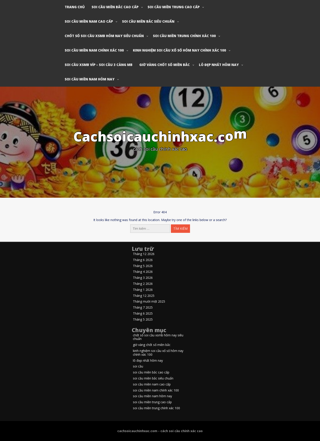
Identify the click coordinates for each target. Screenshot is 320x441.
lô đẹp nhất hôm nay (219, 64)
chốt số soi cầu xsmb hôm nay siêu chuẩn (104, 36)
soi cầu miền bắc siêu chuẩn (148, 21)
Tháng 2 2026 (143, 284)
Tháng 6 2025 (143, 313)
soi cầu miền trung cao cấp (174, 7)
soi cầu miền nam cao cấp (89, 21)
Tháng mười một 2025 (149, 301)
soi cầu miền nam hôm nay (89, 79)
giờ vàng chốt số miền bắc (164, 64)
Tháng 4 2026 (143, 272)
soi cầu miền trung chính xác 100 (184, 36)
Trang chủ (75, 7)
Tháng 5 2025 (143, 319)
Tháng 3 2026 (143, 278)
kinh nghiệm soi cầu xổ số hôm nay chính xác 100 (179, 50)
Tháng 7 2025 (143, 307)
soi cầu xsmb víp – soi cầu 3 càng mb (98, 64)
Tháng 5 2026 (143, 266)
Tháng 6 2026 (143, 260)
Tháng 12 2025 (143, 296)
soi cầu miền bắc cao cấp (115, 7)
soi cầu (138, 366)
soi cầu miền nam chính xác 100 (94, 50)
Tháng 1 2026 (143, 290)
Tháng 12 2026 (143, 254)
